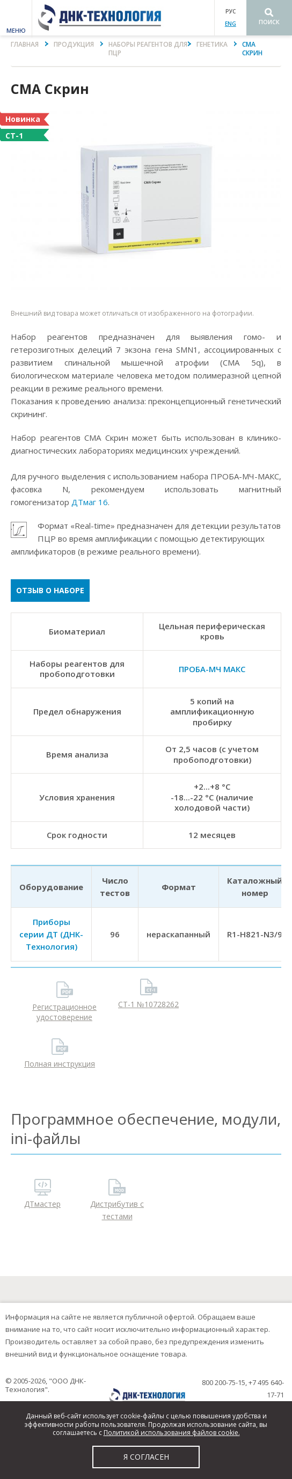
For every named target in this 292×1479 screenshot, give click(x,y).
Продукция (74, 44)
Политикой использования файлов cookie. (172, 1432)
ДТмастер (42, 1204)
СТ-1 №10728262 (148, 1004)
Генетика (212, 44)
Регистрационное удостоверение (64, 1012)
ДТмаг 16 (89, 502)
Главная (25, 44)
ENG (230, 23)
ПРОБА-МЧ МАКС (212, 669)
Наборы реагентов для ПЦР (147, 48)
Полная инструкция (59, 1064)
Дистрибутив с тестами (117, 1210)
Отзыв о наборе (50, 590)
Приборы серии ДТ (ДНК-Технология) (51, 934)
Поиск (269, 22)
